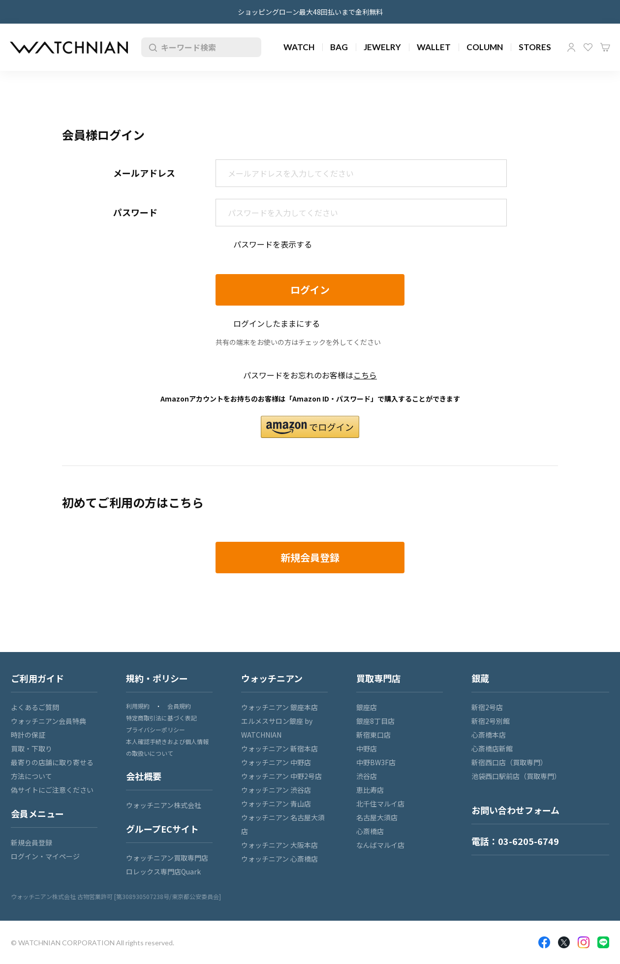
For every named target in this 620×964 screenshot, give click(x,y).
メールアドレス (144, 172)
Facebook (544, 942)
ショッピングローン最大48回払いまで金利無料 (310, 12)
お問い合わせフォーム (515, 810)
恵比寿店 (370, 790)
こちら (365, 375)
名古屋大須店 (377, 817)
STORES (535, 47)
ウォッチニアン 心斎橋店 (279, 859)
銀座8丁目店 (375, 721)
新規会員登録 (31, 842)
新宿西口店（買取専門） (509, 762)
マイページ (571, 47)
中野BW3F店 (376, 762)
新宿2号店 (487, 707)
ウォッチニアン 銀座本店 (279, 707)
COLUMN (484, 47)
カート (605, 47)
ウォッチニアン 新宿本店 (279, 748)
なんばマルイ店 (380, 845)
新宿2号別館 (490, 721)
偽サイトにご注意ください (52, 790)
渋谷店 (366, 776)
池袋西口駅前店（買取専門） (516, 776)
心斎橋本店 (488, 735)
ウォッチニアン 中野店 (276, 762)
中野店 (366, 748)
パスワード (135, 212)
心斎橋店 (370, 831)
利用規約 (138, 706)
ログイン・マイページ (45, 856)
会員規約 (179, 706)
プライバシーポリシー (155, 729)
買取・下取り (31, 748)
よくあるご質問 (35, 707)
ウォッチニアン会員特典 (48, 721)
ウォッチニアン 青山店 (276, 804)
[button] (310, 427)
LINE (603, 942)
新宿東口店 (373, 735)
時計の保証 (28, 735)
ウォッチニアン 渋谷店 (276, 790)
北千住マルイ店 (380, 804)
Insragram (583, 942)
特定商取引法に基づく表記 (161, 718)
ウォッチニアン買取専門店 (167, 858)
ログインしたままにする (276, 323)
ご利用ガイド (37, 678)
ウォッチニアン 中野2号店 (281, 776)
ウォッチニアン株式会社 (163, 805)
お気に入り (588, 47)
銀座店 (366, 707)
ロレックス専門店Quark (163, 871)
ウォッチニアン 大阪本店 (279, 845)
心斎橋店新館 (492, 748)
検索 (151, 47)
